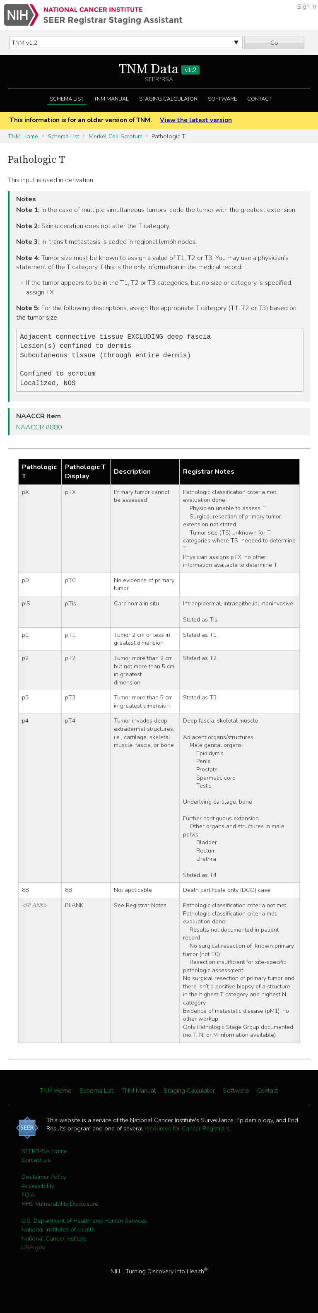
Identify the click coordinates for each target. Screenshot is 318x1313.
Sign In (306, 6)
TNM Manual (111, 99)
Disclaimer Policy (44, 1182)
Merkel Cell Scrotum (115, 136)
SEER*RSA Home (44, 1156)
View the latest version (196, 120)
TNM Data (159, 69)
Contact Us (36, 1165)
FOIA (28, 1199)
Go (274, 43)
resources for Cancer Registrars (187, 1133)
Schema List (67, 99)
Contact (259, 99)
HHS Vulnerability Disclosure (60, 1209)
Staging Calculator (168, 99)
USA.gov (33, 1252)
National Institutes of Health (58, 1234)
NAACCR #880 (39, 432)
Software (222, 99)
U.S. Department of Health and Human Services (84, 1225)
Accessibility (38, 1191)
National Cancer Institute (54, 1243)
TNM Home (23, 136)
